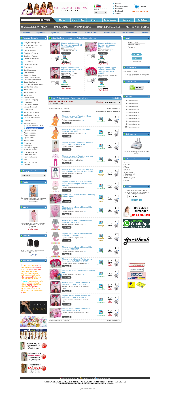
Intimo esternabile (30, 92)
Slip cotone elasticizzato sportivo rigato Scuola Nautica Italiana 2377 (33, 198)
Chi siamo (127, 163)
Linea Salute (28, 109)
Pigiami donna (29, 138)
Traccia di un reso (129, 177)
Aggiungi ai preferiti (88, 378)
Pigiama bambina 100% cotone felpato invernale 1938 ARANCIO (76, 117)
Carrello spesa (131, 67)
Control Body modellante (32, 79)
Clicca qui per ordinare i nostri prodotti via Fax (136, 152)
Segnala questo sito (103, 378)
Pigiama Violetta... (133, 100)
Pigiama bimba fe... (134, 115)
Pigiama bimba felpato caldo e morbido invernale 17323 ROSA (77, 221)
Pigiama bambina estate (34, 126)
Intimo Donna (28, 90)
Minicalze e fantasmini (32, 118)
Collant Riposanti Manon (32, 77)
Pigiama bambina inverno (35, 128)
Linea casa (28, 102)
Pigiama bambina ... (134, 109)
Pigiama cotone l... (134, 127)
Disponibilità (101, 111)
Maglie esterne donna (31, 112)
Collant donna (29, 73)
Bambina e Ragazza (31, 53)
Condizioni (127, 164)
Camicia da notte (30, 70)
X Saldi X (27, 165)
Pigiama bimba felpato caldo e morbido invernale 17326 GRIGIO (77, 235)
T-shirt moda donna (30, 155)
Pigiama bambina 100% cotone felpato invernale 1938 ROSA (76, 130)
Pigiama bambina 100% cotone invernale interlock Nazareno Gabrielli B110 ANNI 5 (77, 170)
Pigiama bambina (30, 123)
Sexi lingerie (28, 146)
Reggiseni (27, 143)
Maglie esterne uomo (31, 115)
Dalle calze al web (129, 174)
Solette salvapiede (30, 150)
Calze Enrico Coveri (31, 64)
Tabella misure (128, 172)
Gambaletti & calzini (31, 87)
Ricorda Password (136, 61)
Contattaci (119, 8)
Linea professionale (30, 107)
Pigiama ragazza (29, 133)
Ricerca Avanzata (121, 6)
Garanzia (126, 167)
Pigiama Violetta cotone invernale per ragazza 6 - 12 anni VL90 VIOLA (71, 45)
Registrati (119, 11)
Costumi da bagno (30, 82)
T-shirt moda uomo (30, 157)
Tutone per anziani (30, 162)
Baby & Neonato (29, 50)
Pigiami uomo (29, 140)
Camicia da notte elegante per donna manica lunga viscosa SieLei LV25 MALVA (33, 224)
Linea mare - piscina (31, 105)
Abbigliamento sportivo (32, 43)
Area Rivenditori (129, 179)
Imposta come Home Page (70, 378)
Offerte (117, 3)
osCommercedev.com (88, 389)
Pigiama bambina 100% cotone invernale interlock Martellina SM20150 (77, 157)
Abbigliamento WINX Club (33, 45)
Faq (125, 166)
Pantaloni (27, 121)
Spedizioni (127, 171)
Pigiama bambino (30, 130)
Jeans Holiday (29, 98)
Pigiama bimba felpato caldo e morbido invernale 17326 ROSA (77, 248)
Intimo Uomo (28, 95)
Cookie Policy (128, 175)
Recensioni (27, 235)
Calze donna (28, 62)
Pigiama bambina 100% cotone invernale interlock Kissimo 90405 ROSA (77, 143)
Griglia (114, 98)
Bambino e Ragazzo (31, 56)
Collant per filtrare (30, 75)
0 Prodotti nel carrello (140, 11)
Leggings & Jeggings (31, 100)
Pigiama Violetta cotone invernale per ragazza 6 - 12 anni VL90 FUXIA (71, 69)
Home (53, 98)
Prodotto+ (66, 111)
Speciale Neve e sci (31, 152)
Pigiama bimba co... (134, 112)
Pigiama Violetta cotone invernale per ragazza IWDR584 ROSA (107, 45)
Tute (25, 159)
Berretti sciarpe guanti (31, 59)
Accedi (117, 14)
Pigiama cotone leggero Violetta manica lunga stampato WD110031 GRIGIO (107, 70)
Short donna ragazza (31, 148)
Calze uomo (28, 67)
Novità (25, 182)
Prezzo (109, 111)
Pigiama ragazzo (29, 135)
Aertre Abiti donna (30, 48)
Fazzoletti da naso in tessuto (34, 84)
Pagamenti (127, 169)
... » (39, 252)
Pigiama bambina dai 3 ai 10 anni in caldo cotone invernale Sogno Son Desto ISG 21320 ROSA (78, 183)
